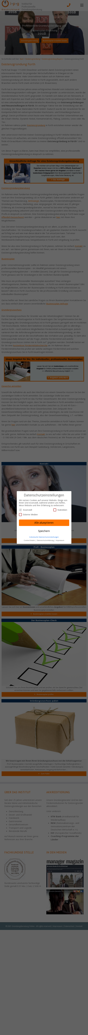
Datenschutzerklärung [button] (45, 540)
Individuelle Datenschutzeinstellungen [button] (44, 537)
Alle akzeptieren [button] (44, 522)
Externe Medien (28, 514)
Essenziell (25, 509)
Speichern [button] (44, 531)
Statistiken (60, 509)
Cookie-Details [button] (29, 540)
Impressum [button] (60, 540)
